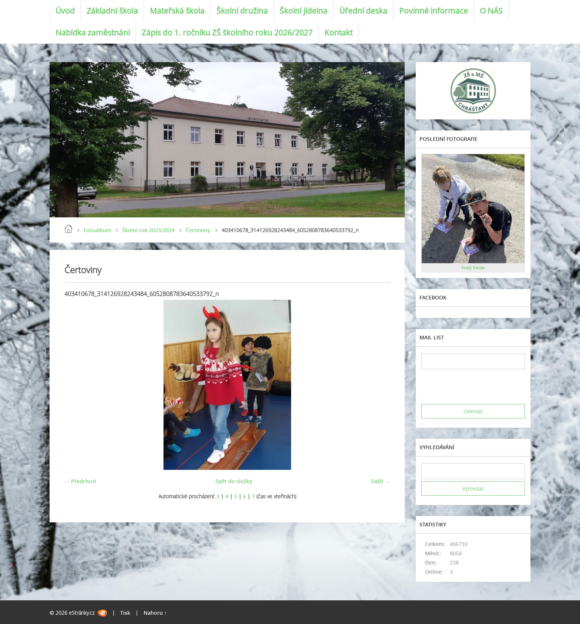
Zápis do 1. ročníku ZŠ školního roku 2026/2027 (227, 32)
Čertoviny (198, 230)
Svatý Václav (473, 267)
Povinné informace (433, 11)
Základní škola (112, 11)
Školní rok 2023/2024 (148, 230)
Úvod (65, 11)
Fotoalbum (97, 230)
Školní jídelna (303, 11)
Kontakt (338, 32)
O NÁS (491, 11)
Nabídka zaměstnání (92, 32)
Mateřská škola (177, 11)
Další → (380, 481)
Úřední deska (363, 11)
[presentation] (477, 386)
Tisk (125, 612)
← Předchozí (80, 481)
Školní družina (242, 11)
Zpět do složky (233, 481)
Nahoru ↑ (155, 612)
